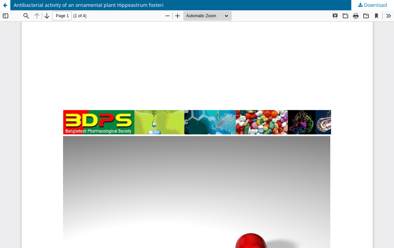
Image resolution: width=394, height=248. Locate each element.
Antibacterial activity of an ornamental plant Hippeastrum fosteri (89, 5)
